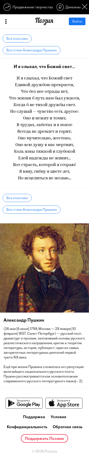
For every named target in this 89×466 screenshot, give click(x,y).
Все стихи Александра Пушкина (31, 50)
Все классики (17, 38)
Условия (58, 416)
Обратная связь (67, 426)
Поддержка (34, 416)
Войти (77, 21)
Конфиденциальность (27, 426)
